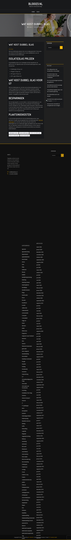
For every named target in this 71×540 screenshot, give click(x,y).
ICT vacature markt (53, 537)
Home (33, 11)
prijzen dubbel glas (25, 141)
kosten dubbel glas (24, 138)
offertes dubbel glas (14, 141)
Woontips (11, 54)
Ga (61, 48)
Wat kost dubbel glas (39, 27)
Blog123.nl (35, 4)
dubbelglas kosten (14, 138)
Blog (38, 11)
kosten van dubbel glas (35, 138)
